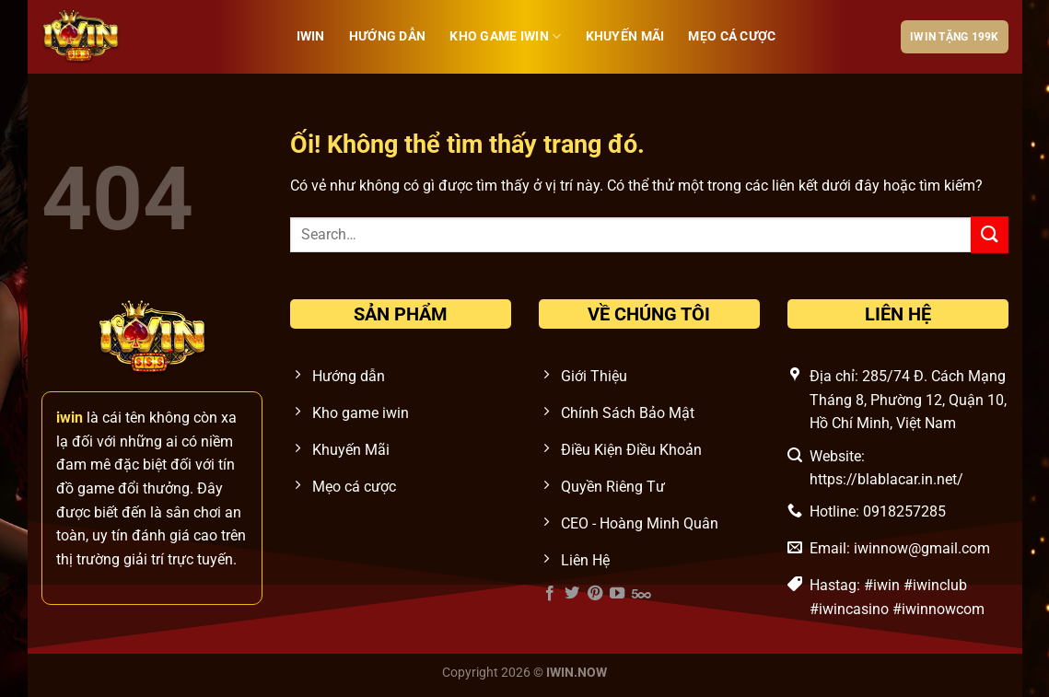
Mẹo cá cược (731, 36)
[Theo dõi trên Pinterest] (595, 594)
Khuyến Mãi (625, 36)
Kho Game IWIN (505, 36)
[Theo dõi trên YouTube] (617, 594)
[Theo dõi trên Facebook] (549, 594)
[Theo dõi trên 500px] (641, 594)
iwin (311, 36)
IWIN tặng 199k (954, 36)
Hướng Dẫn (387, 36)
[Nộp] (989, 234)
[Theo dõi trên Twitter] (572, 594)
